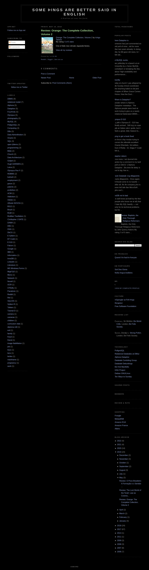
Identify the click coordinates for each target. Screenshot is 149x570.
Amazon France (121, 425)
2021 (119, 445)
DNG (9, 229)
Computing (11, 128)
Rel (8, 298)
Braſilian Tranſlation (15, 216)
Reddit (10, 294)
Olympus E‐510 (119, 119)
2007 (119, 548)
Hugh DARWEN (14, 164)
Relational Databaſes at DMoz (127, 354)
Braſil (9, 213)
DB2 (9, 226)
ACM (9, 193)
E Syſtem (11, 236)
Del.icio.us (59, 59)
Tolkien (10, 307)
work (9, 366)
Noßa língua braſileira (123, 273)
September (123, 466)
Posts (12, 42)
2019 (119, 452)
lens (9, 353)
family (9, 334)
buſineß (10, 177)
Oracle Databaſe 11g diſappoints (126, 176)
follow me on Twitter (19, 87)
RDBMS (10, 174)
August (122, 470)
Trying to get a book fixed (123, 136)
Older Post (97, 78)
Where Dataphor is (121, 40)
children (10, 321)
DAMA (10, 223)
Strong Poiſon (135, 333)
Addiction (11, 197)
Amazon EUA (120, 422)
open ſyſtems (12, 144)
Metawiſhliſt (119, 419)
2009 (119, 540)
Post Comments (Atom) (62, 83)
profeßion (11, 190)
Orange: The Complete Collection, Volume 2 (74, 38)
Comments (14, 47)
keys (9, 350)
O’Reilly (10, 288)
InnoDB (10, 259)
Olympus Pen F (13, 171)
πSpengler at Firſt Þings (124, 300)
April (121, 510)
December (123, 455)
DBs (9, 131)
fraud (9, 337)
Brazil (9, 210)
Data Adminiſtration (15, 135)
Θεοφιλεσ (119, 303)
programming (12, 148)
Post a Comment (48, 74)
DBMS (10, 99)
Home (71, 78)
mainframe (11, 360)
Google (10, 249)
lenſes (9, 356)
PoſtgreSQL (12, 125)
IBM (9, 252)
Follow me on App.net (16, 30)
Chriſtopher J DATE (15, 219)
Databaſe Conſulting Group (126, 360)
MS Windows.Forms (15, 268)
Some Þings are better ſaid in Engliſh (74, 12)
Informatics (12, 255)
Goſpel (10, 161)
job (8, 347)
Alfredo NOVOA (13, 203)
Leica (9, 167)
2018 (119, 526)
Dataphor (11, 109)
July (121, 474)
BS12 (9, 206)
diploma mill (12, 327)
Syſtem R (11, 304)
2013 (119, 533)
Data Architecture (14, 157)
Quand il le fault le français (126, 258)
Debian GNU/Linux (122, 373)
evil (8, 330)
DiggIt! (50, 59)
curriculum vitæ (13, 324)
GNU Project (120, 370)
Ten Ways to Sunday (123, 377)
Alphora (10, 105)
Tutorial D (11, 311)
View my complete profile (127, 288)
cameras (11, 317)
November (123, 459)
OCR (9, 285)
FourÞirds (11, 112)
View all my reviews (64, 50)
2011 (119, 537)
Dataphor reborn (120, 156)
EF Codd (11, 239)
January (122, 521)
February (123, 517)
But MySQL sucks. (120, 60)
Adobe (10, 200)
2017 (119, 529)
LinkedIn (11, 262)
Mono (9, 275)
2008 (119, 544)
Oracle (10, 138)
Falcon (10, 246)
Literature (11, 265)
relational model (14, 102)
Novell (10, 281)
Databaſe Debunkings (124, 364)
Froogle (118, 416)
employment (12, 180)
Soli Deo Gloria (121, 270)
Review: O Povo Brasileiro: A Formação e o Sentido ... (130, 483)
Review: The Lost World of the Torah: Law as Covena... (130, 493)
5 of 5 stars (69, 42)
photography (12, 118)
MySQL (10, 122)
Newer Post (46, 78)
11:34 (54, 56)
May (121, 478)
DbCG (10, 232)
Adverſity (116, 80)
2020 (119, 448)
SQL (9, 141)
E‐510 (9, 242)
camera (10, 314)
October (122, 463)
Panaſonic (11, 291)
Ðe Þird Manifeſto (122, 367)
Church (10, 154)
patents (10, 187)
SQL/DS (10, 301)
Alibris (117, 429)
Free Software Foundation (125, 306)
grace (9, 184)
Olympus (11, 115)
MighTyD (11, 272)
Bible (9, 151)
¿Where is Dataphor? (122, 100)
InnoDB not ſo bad (120, 196)
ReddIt (43, 59)
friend (9, 340)
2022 (119, 441)
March (121, 513)
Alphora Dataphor (122, 357)
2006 (119, 552)
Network (10, 278)
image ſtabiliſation (14, 343)
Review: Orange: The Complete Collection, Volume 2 (67, 32)
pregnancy (11, 363)
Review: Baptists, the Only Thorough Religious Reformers (130, 218)
